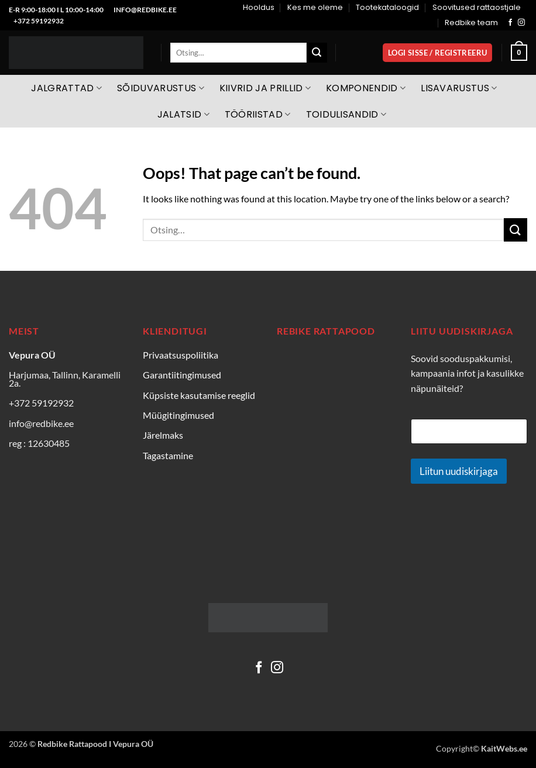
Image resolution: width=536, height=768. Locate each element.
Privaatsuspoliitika (180, 354)
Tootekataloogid (387, 7)
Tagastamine (168, 455)
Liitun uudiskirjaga (459, 471)
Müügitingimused (178, 415)
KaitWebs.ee (504, 748)
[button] (437, 53)
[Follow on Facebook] (510, 23)
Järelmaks (163, 434)
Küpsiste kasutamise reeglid (199, 395)
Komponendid (366, 88)
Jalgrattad (66, 88)
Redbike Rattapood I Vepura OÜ (95, 744)
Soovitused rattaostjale (476, 7)
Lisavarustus (459, 88)
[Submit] (317, 53)
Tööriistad (258, 114)
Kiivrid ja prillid (265, 88)
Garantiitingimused (182, 374)
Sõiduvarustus (160, 88)
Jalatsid (183, 114)
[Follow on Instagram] (521, 23)
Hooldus (258, 7)
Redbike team (471, 22)
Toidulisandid (346, 114)
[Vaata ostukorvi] (519, 52)
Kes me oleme (315, 7)
